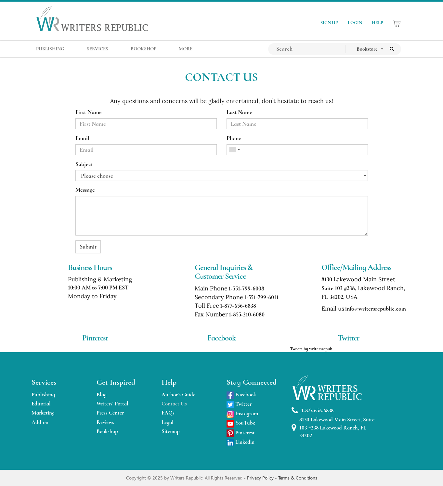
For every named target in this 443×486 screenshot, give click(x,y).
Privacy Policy (261, 477)
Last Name (239, 112)
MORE (185, 49)
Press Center (110, 412)
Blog (102, 394)
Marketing (43, 412)
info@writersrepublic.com (375, 308)
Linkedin (240, 442)
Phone (234, 138)
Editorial (41, 403)
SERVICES (97, 49)
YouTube (241, 422)
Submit (88, 246)
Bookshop (107, 431)
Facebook (241, 394)
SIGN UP (329, 22)
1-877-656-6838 (238, 305)
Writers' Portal (112, 403)
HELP (377, 22)
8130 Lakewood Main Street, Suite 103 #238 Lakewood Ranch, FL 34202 (333, 427)
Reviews (105, 422)
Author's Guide (178, 394)
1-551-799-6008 (246, 288)
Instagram (242, 413)
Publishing (43, 394)
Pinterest (241, 432)
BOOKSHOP (143, 49)
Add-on (40, 422)
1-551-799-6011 (261, 297)
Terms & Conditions (297, 477)
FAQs (168, 412)
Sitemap (171, 431)
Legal (168, 422)
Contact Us (174, 403)
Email (82, 138)
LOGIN (355, 22)
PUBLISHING (50, 49)
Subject (84, 164)
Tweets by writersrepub (311, 349)
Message (85, 189)
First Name (88, 112)
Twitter (239, 404)
